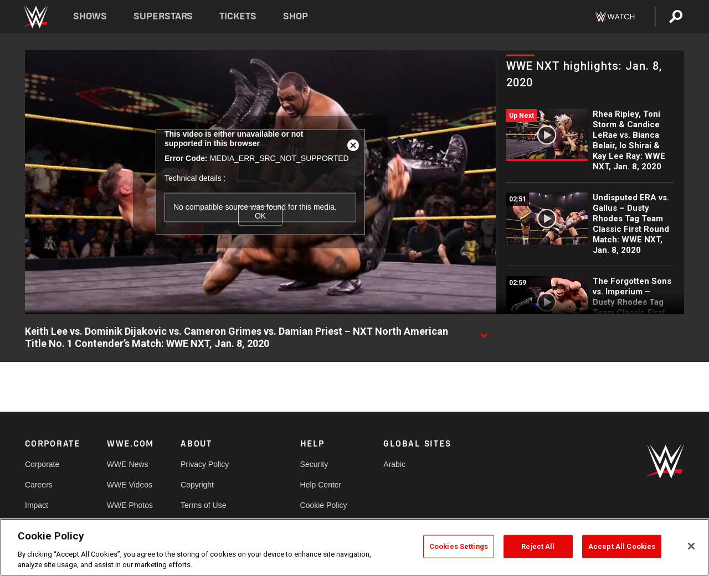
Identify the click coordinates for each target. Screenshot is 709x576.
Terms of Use (203, 505)
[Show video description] (483, 332)
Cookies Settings (458, 546)
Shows (90, 16)
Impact (36, 505)
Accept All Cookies (621, 546)
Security (314, 464)
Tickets (237, 16)
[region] (354, 547)
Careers (39, 484)
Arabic (394, 464)
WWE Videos (129, 484)
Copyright (197, 484)
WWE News (127, 464)
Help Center (321, 484)
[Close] (691, 546)
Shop (295, 16)
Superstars (163, 16)
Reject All (537, 546)
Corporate (42, 464)
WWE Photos (130, 505)
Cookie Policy (323, 505)
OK (260, 215)
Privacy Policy (205, 464)
